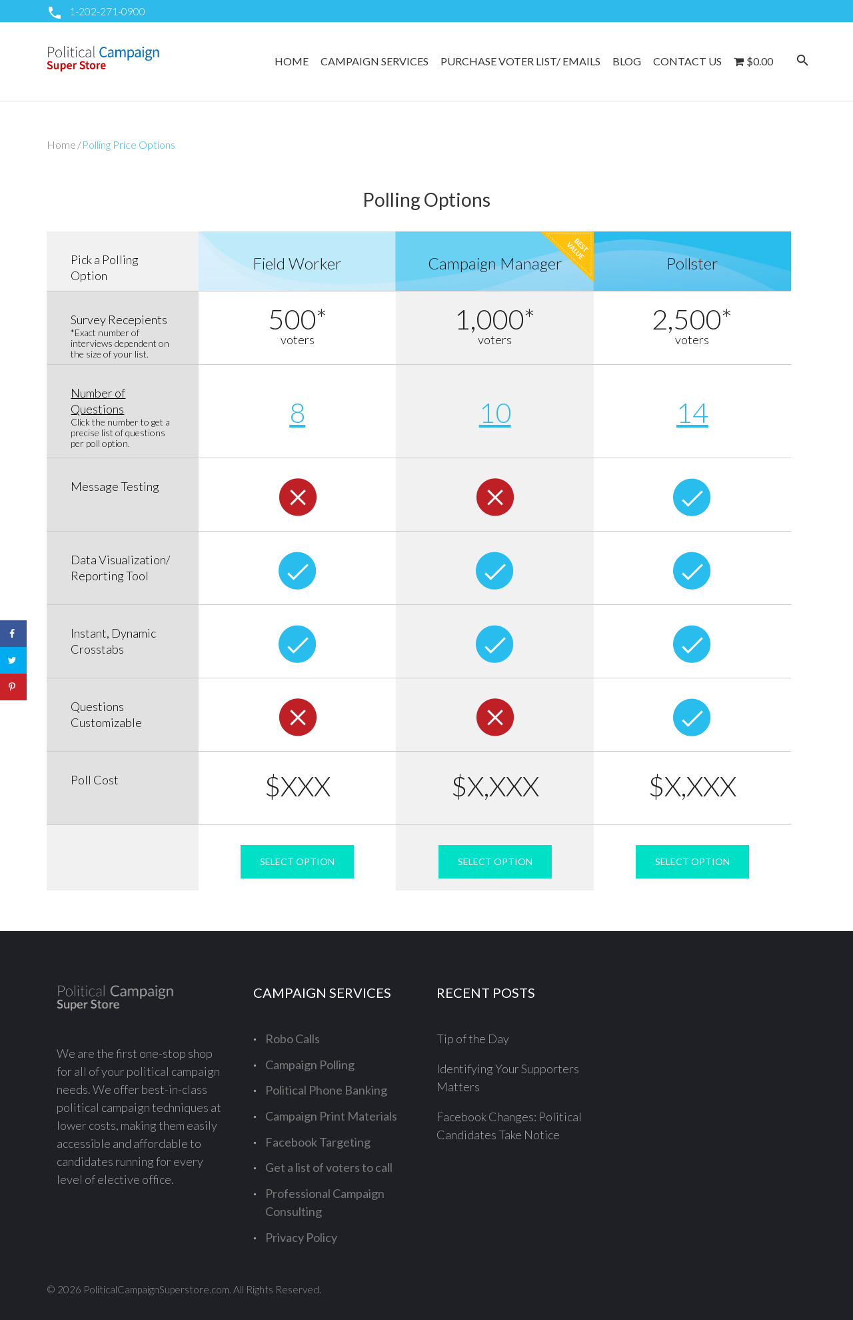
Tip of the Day (472, 1038)
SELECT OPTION (297, 861)
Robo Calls (292, 1038)
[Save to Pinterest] (13, 687)
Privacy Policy (301, 1237)
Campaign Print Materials (331, 1116)
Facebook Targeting (318, 1142)
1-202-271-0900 (107, 11)
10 (495, 412)
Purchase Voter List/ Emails (520, 61)
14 (692, 412)
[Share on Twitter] (13, 660)
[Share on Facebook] (13, 633)
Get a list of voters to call (329, 1167)
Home (292, 61)
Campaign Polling (310, 1064)
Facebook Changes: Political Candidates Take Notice (509, 1125)
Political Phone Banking (326, 1090)
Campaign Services (374, 61)
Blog (626, 61)
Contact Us (687, 61)
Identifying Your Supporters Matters (507, 1077)
